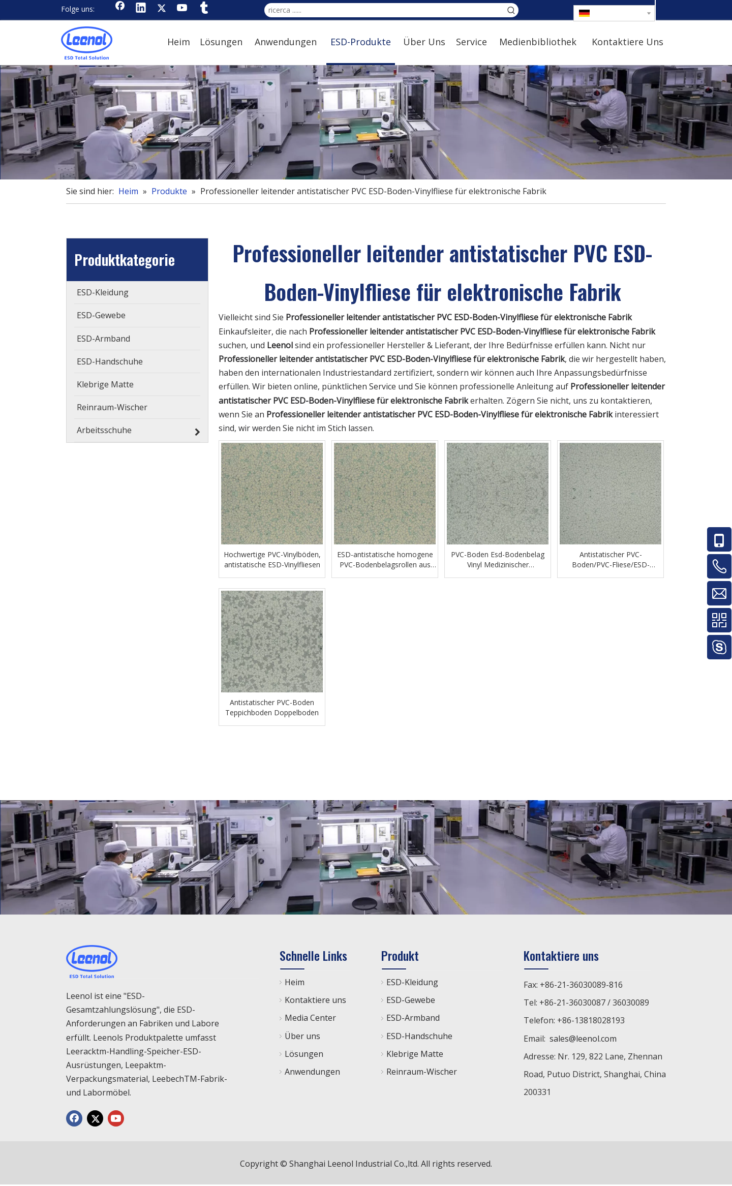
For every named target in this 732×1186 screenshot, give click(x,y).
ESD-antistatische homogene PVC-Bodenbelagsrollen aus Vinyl (385, 560)
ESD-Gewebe (410, 1000)
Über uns (302, 1036)
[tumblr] (203, 9)
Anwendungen (312, 1071)
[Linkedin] (141, 9)
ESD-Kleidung (412, 982)
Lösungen (304, 1053)
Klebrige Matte (414, 1053)
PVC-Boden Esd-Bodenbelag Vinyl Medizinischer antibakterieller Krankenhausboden (497, 560)
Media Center (310, 1017)
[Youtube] (182, 9)
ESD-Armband (413, 1017)
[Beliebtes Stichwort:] (511, 10)
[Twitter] (162, 9)
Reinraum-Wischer (421, 1071)
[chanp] (366, 122)
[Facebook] (120, 9)
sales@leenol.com (583, 1038)
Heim (294, 982)
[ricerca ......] (384, 10)
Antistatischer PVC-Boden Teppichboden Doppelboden (272, 707)
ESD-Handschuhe (419, 1036)
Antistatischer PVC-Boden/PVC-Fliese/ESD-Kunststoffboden (611, 560)
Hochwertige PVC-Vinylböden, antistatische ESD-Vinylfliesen (272, 559)
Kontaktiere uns (315, 1000)
